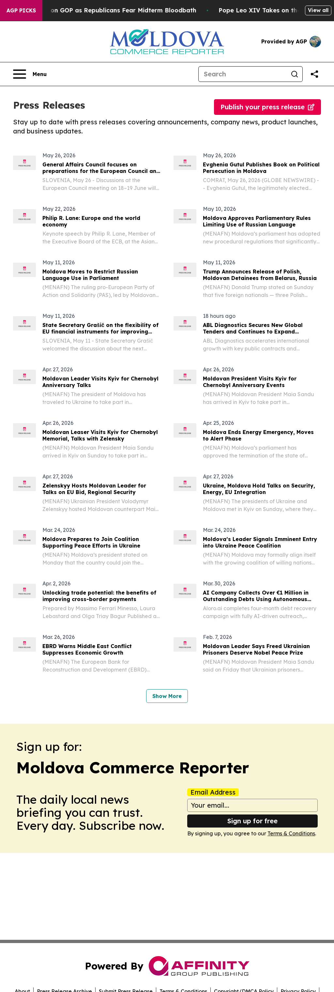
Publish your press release (267, 107)
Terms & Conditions (291, 833)
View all (318, 10)
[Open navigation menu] (30, 74)
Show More (167, 696)
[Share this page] (314, 74)
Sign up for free (252, 821)
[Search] (243, 74)
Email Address (212, 792)
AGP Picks (21, 10)
